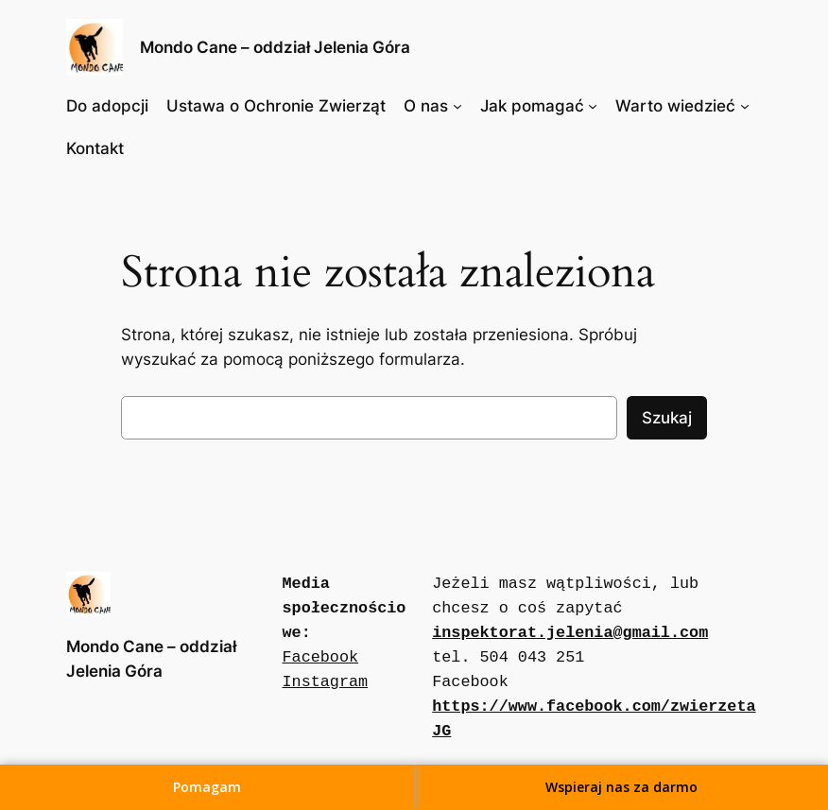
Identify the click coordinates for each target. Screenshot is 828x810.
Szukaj (667, 417)
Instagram (326, 682)
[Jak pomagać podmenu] (592, 106)
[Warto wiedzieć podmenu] (745, 106)
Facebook (321, 657)
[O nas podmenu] (457, 106)
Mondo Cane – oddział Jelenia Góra (275, 47)
